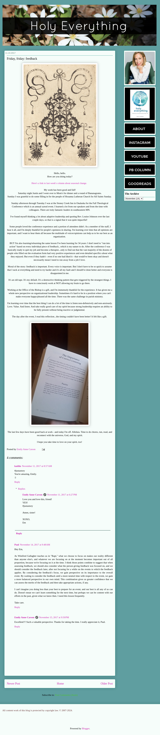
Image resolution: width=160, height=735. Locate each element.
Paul (16, 544)
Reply (17, 482)
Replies (21, 489)
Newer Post (13, 683)
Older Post (107, 683)
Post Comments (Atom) (66, 695)
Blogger (86, 728)
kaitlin (17, 466)
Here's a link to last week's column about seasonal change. (60, 183)
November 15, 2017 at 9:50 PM (54, 617)
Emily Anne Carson (26, 449)
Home (60, 683)
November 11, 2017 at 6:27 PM (62, 494)
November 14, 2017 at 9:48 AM (35, 544)
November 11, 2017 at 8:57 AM (37, 466)
